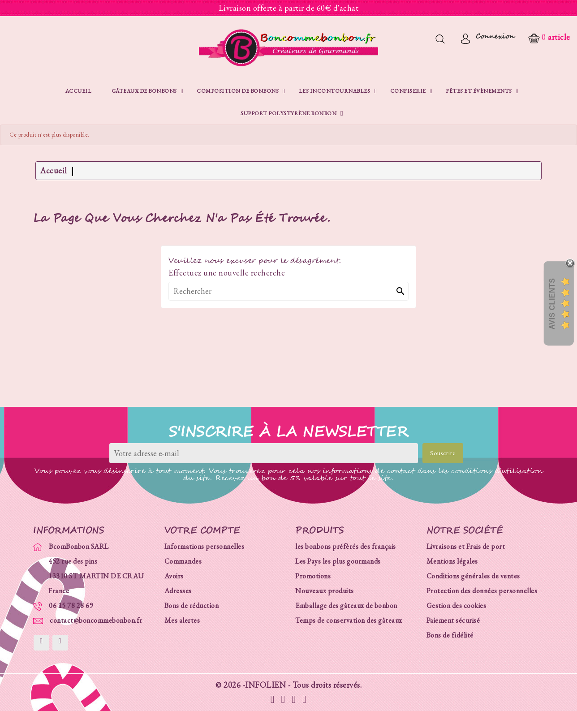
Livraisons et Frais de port (465, 546)
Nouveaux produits (324, 590)
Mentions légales (452, 561)
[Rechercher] (288, 291)
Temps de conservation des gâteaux (348, 620)
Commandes (183, 561)
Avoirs (174, 576)
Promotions (313, 576)
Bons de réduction (191, 605)
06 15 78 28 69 (71, 605)
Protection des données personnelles (482, 590)
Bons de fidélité (450, 635)
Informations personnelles (204, 546)
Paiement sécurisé (453, 620)
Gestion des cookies (456, 605)
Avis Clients (552, 304)
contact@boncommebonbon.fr (96, 620)
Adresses (178, 590)
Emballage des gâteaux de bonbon (346, 605)
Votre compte (202, 530)
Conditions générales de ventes (473, 576)
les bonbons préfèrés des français (345, 546)
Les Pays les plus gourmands (338, 561)
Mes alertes (182, 620)
